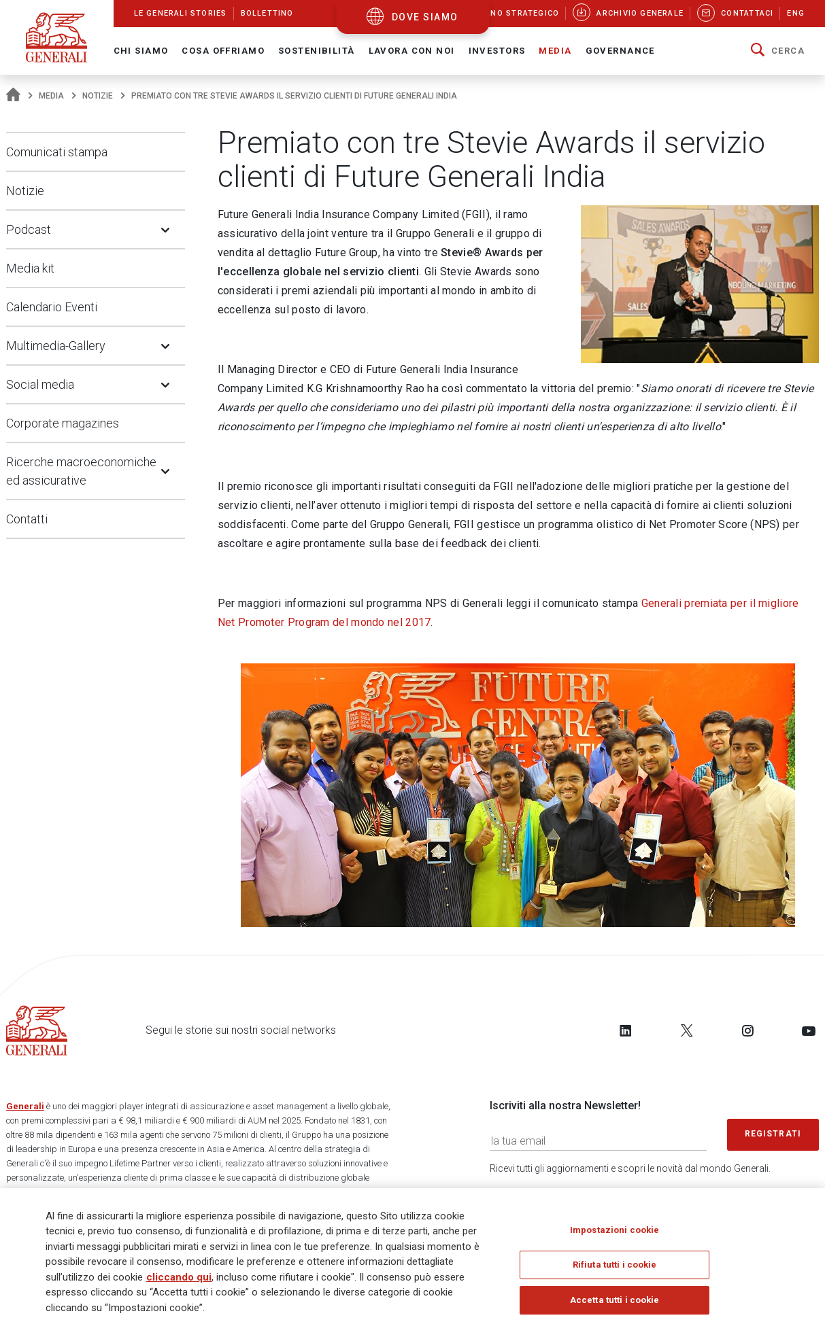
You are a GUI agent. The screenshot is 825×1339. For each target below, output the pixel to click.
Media (51, 96)
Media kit (30, 268)
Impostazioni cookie (614, 1230)
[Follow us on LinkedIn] (626, 1030)
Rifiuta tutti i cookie (615, 1264)
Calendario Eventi (51, 307)
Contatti (27, 519)
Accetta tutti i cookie (615, 1300)
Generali (25, 1106)
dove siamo (425, 17)
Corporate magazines (62, 423)
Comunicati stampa (56, 152)
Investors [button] (497, 51)
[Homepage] (13, 96)
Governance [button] (620, 51)
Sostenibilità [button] (316, 51)
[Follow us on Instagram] (747, 1030)
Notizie (97, 96)
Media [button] (555, 51)
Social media (40, 384)
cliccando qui (179, 1277)
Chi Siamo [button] (141, 51)
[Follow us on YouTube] (808, 1030)
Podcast (28, 229)
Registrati (773, 1133)
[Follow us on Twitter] (687, 1030)
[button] (778, 51)
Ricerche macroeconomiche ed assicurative (81, 471)
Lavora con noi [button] (412, 51)
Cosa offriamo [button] (223, 51)
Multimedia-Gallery (55, 345)
